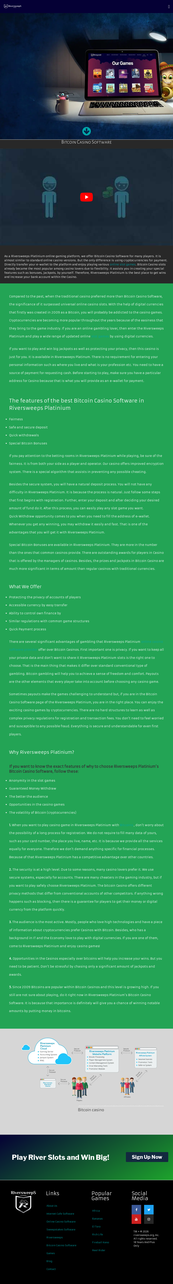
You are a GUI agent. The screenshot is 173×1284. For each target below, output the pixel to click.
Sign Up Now (147, 1157)
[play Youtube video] (86, 197)
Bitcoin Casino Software (61, 1245)
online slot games (123, 264)
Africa (96, 1210)
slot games (100, 336)
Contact (51, 1269)
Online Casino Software (61, 1221)
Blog (49, 1261)
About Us (52, 1205)
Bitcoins (126, 825)
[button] (169, 6)
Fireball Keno (100, 1242)
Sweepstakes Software (61, 1229)
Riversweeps (55, 1237)
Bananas (97, 1218)
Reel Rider (98, 1250)
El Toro (96, 1226)
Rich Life (97, 1234)
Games (51, 1253)
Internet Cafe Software (60, 1213)
